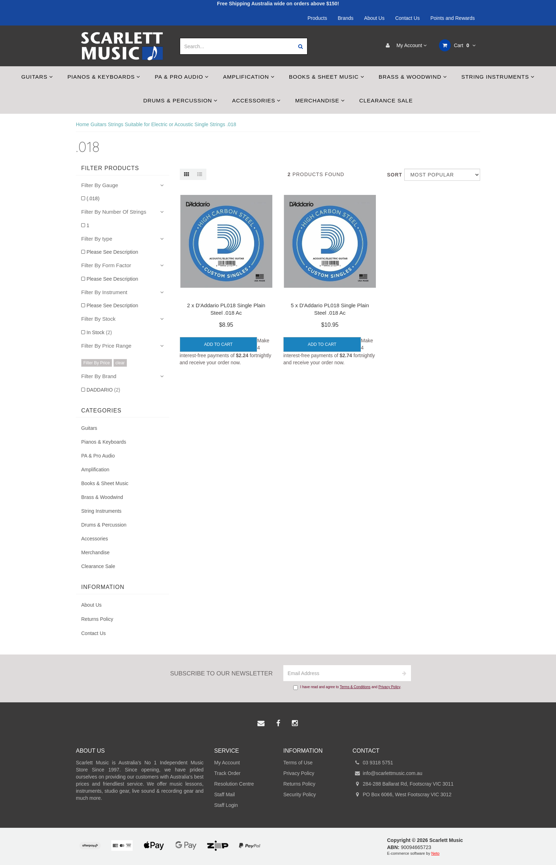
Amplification (249, 77)
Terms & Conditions (355, 687)
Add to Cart (218, 344)
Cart (457, 45)
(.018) (93, 198)
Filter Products (110, 168)
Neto (435, 853)
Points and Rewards (452, 18)
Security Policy (299, 794)
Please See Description (112, 252)
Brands (346, 18)
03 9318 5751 (372, 762)
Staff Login (226, 805)
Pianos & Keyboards (103, 77)
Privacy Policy (389, 687)
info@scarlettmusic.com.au (387, 773)
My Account (404, 45)
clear (120, 362)
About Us (374, 18)
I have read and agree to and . (347, 687)
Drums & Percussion (180, 100)
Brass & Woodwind (413, 77)
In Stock (99, 332)
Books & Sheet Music (327, 77)
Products (317, 18)
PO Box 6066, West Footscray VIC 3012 (401, 794)
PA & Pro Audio (182, 77)
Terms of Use (297, 762)
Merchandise (320, 100)
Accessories (256, 100)
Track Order (227, 773)
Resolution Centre (234, 784)
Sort (393, 175)
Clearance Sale (386, 100)
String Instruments (498, 77)
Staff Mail (224, 794)
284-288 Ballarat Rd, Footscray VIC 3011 (403, 783)
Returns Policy (97, 619)
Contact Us (407, 18)
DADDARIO (103, 390)
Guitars (37, 77)
